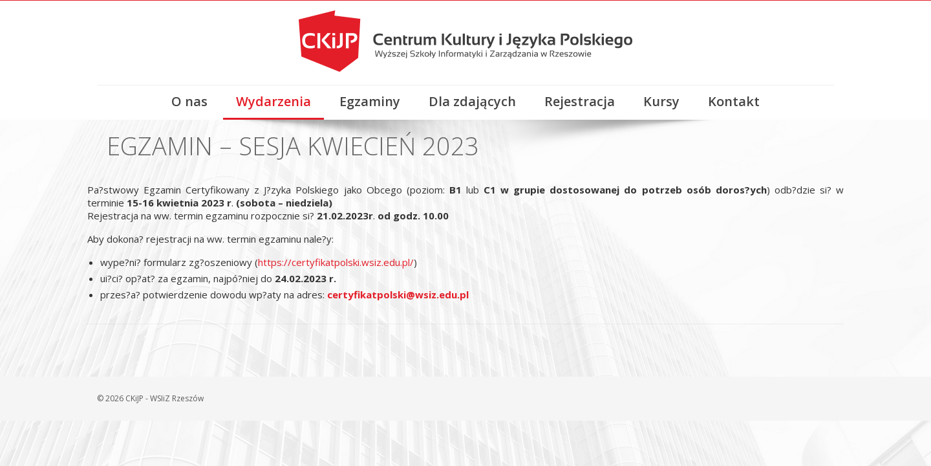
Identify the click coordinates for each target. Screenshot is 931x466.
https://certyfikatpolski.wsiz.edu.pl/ (336, 262)
